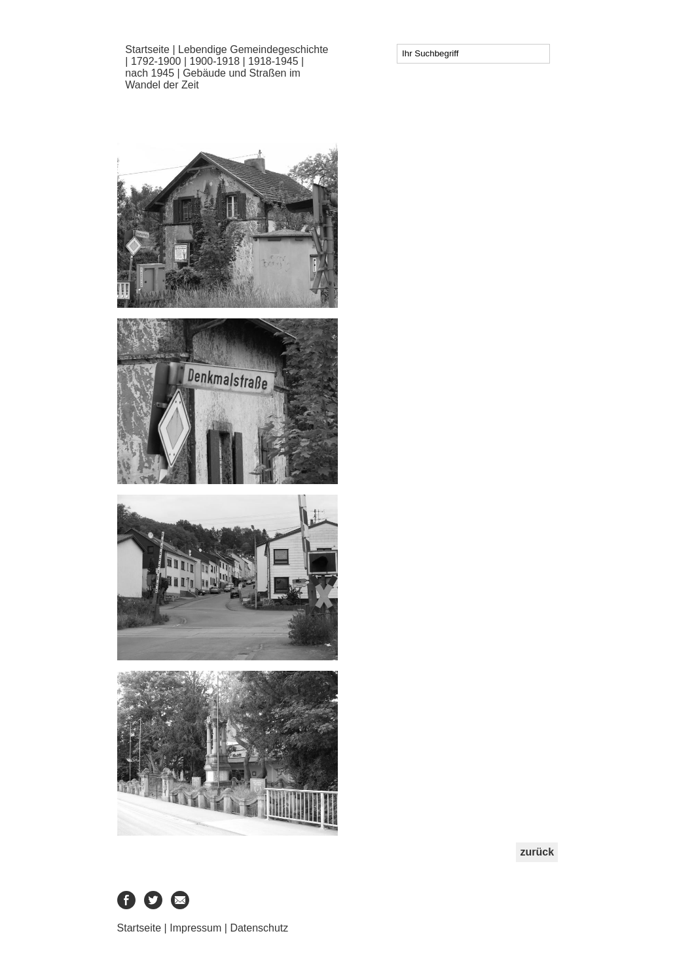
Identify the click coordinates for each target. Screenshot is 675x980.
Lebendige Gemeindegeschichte (253, 49)
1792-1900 (156, 61)
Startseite (147, 49)
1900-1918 (215, 61)
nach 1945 (149, 73)
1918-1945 (273, 61)
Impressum (195, 927)
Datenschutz (259, 927)
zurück (537, 851)
